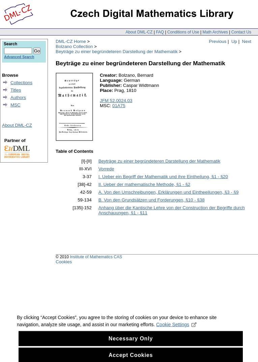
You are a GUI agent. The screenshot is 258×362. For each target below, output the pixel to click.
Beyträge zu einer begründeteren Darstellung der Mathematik (117, 51)
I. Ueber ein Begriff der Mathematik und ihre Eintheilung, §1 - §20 (163, 176)
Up (234, 41)
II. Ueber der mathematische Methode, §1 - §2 (144, 184)
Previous (218, 41)
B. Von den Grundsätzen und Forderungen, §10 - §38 (151, 199)
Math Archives (215, 32)
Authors (18, 97)
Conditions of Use (183, 32)
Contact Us (241, 32)
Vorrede (106, 168)
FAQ (160, 32)
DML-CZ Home (71, 41)
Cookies (64, 261)
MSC (15, 104)
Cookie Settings (176, 328)
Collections (21, 82)
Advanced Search (19, 57)
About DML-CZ (138, 32)
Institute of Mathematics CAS (96, 257)
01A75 (118, 105)
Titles (15, 90)
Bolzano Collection (74, 46)
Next (246, 41)
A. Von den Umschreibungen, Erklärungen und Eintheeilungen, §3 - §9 (168, 192)
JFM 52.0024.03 (116, 100)
